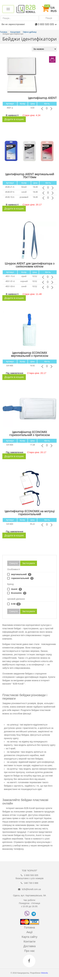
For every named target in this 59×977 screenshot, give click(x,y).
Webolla (44, 973)
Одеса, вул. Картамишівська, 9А (29, 895)
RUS (54, 11)
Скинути (13, 563)
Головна (29, 927)
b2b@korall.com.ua (31, 889)
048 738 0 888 (31, 883)
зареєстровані (16, 24)
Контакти (29, 941)
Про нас (29, 950)
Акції (29, 932)
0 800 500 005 (47, 24)
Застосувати (28, 563)
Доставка (29, 946)
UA (53, 7)
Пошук (48, 17)
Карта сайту (29, 936)
